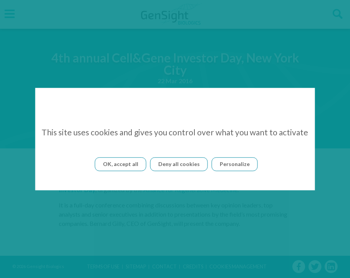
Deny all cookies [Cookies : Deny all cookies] (179, 164)
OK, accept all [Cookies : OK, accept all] (120, 164)
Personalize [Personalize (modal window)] (235, 164)
